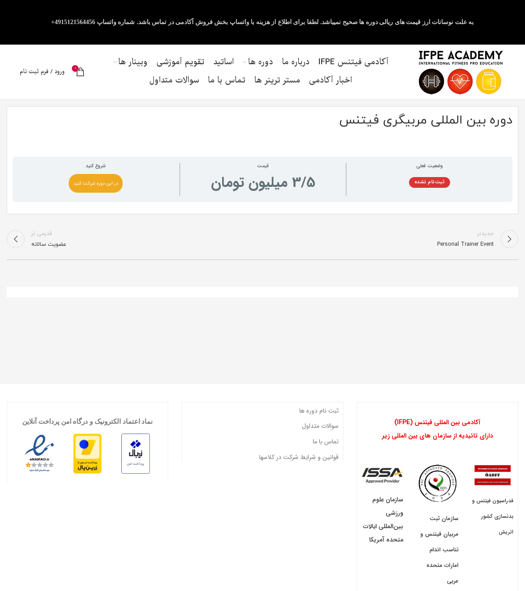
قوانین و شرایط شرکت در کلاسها (299, 461)
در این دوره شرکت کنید (96, 186)
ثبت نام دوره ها (319, 415)
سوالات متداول (320, 430)
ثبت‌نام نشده (429, 186)
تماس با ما (326, 445)
